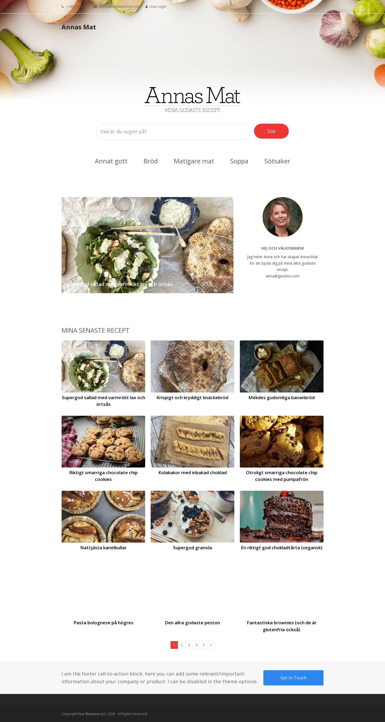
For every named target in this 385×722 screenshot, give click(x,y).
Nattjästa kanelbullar (103, 547)
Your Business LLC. (92, 714)
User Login (157, 6)
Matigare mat (194, 160)
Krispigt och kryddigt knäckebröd (192, 397)
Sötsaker (277, 160)
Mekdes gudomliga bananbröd (281, 397)
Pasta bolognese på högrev (103, 622)
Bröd (151, 160)
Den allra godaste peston (192, 622)
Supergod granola (192, 547)
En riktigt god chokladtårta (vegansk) (281, 547)
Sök (275, 131)
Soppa (239, 160)
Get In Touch (293, 678)
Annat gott (111, 160)
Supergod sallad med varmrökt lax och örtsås (120, 284)
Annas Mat (78, 26)
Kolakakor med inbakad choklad (192, 472)
